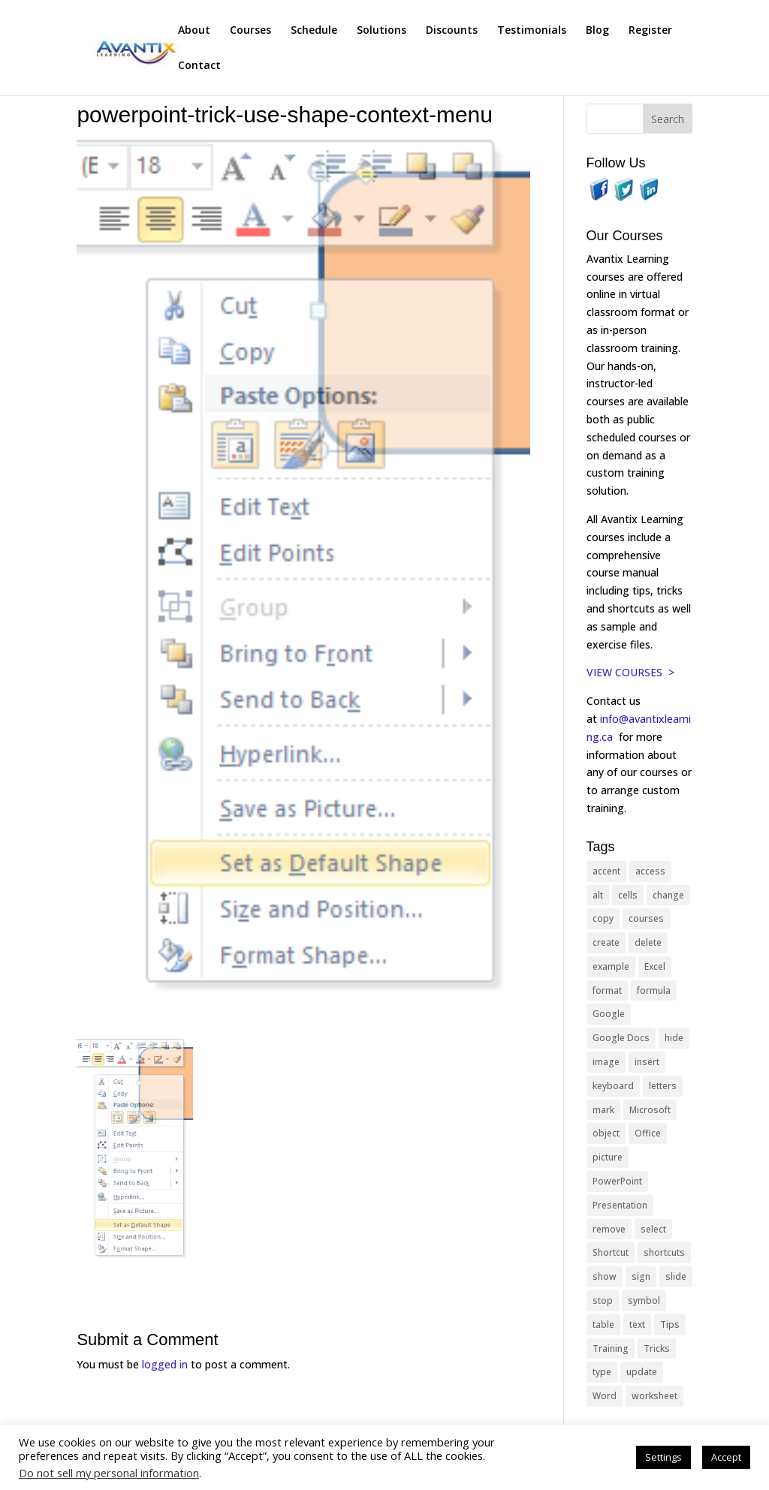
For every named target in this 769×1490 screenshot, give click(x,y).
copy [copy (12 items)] (603, 918)
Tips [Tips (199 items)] (670, 1324)
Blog (597, 31)
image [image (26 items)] (606, 1061)
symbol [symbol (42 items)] (644, 1300)
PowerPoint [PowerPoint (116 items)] (617, 1181)
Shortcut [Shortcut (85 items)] (611, 1252)
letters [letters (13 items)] (663, 1085)
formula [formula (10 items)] (654, 990)
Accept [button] (726, 1457)
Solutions (381, 31)
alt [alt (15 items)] (598, 895)
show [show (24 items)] (605, 1276)
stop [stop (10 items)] (603, 1300)
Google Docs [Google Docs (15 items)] (621, 1037)
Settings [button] (663, 1457)
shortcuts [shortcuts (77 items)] (664, 1252)
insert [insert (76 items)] (647, 1061)
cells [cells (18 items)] (628, 895)
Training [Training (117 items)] (611, 1348)
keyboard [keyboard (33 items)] (613, 1085)
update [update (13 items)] (641, 1371)
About (194, 31)
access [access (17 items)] (650, 871)
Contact (199, 66)
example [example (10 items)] (611, 966)
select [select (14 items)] (653, 1229)
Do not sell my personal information (109, 1472)
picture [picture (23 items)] (608, 1157)
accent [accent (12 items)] (606, 871)
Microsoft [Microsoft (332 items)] (650, 1109)
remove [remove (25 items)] (609, 1229)
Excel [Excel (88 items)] (654, 966)
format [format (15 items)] (607, 990)
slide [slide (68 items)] (675, 1276)
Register (650, 31)
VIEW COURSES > (630, 672)
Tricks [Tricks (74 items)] (657, 1348)
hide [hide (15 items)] (674, 1037)
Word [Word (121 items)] (605, 1395)
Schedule (314, 31)
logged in (165, 1364)
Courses (250, 31)
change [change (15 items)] (668, 895)
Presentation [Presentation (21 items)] (620, 1205)
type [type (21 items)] (602, 1371)
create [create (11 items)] (606, 942)
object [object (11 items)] (606, 1133)
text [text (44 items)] (637, 1324)
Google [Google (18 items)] (609, 1013)
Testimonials (531, 31)
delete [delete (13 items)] (648, 942)
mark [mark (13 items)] (603, 1109)
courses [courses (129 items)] (646, 918)
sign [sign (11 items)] (641, 1276)
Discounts (452, 31)
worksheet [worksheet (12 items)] (654, 1395)
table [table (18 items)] (603, 1324)
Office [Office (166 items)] (648, 1133)
